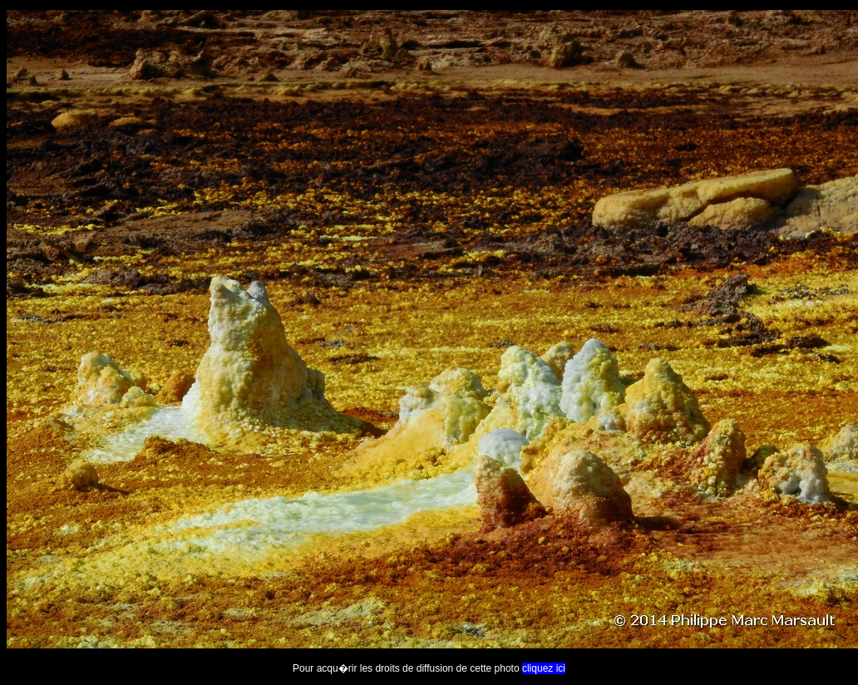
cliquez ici (543, 668)
